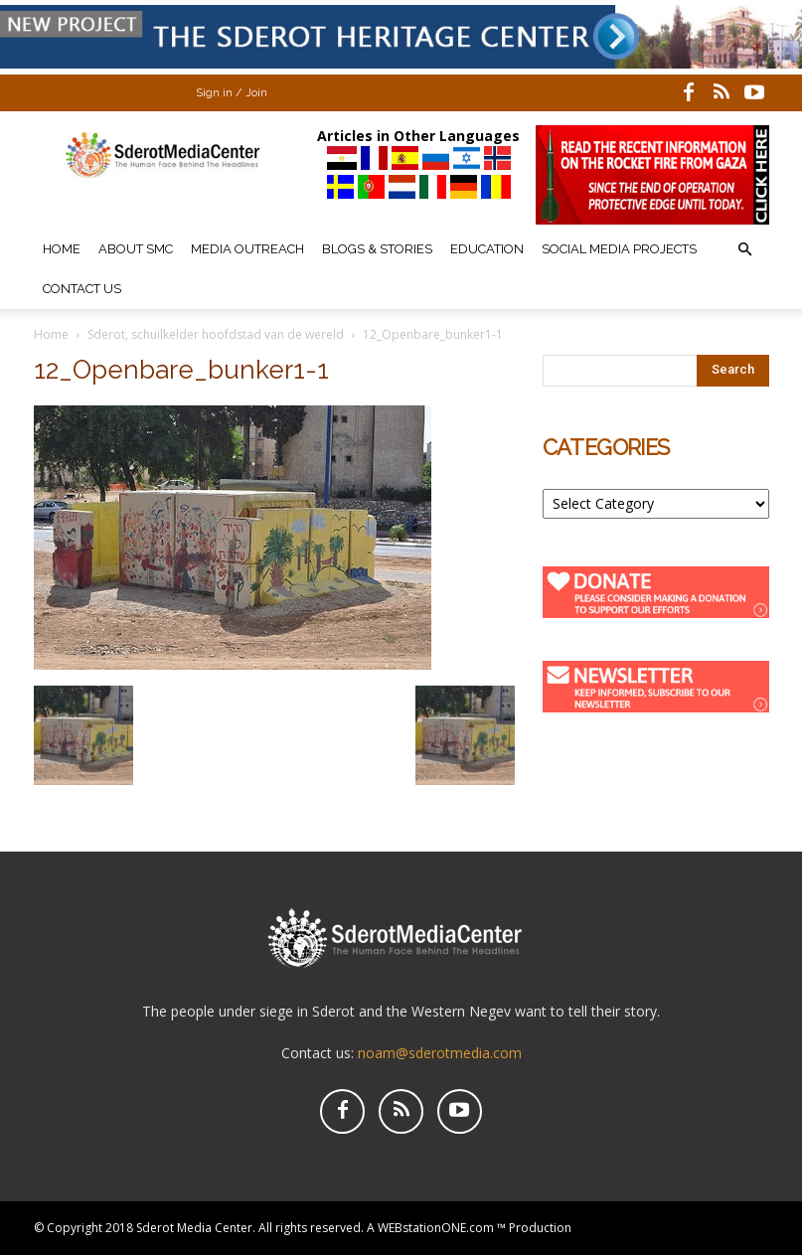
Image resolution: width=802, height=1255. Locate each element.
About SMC (135, 248)
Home (61, 248)
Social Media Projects (619, 248)
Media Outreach (247, 248)
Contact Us (82, 288)
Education (487, 248)
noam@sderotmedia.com (440, 1052)
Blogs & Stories (377, 248)
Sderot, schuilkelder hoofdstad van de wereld (215, 334)
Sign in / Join (231, 92)
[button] (745, 249)
